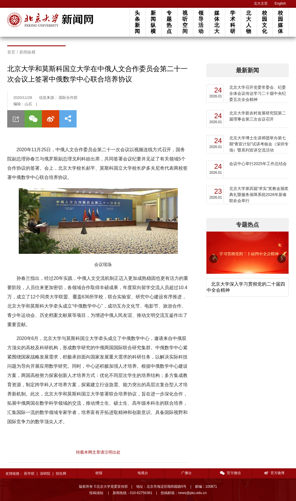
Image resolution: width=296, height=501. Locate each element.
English (280, 3)
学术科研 (232, 22)
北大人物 (248, 22)
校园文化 (264, 22)
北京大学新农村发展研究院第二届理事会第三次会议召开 (257, 116)
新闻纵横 (153, 22)
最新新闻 (247, 70)
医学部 (29, 474)
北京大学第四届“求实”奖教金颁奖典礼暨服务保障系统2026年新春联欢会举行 (258, 194)
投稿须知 (96, 493)
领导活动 (201, 22)
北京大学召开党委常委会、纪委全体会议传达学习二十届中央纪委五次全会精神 (257, 93)
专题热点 (169, 22)
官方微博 (274, 473)
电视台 (143, 473)
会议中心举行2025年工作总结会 (258, 163)
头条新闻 (137, 22)
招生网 (61, 474)
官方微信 (230, 473)
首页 (11, 52)
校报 (98, 473)
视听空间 (185, 22)
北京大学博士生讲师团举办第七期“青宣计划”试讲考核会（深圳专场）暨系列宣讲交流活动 (258, 144)
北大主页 (261, 3)
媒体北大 (216, 22)
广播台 (186, 473)
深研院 (45, 474)
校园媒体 (280, 22)
